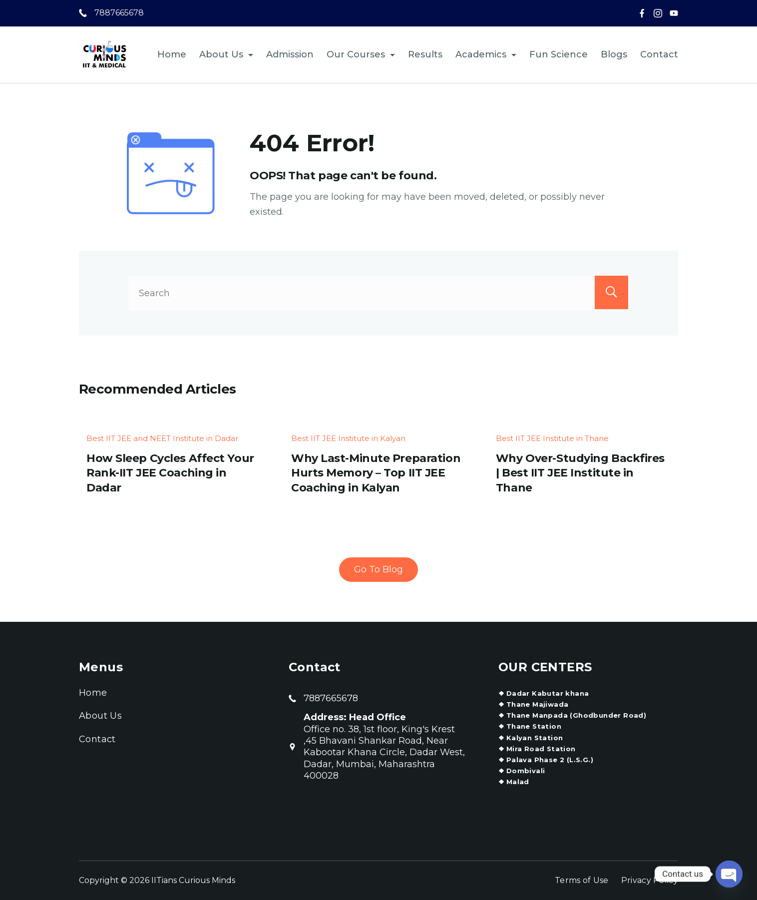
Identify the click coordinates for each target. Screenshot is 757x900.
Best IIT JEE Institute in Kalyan (348, 438)
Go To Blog (378, 569)
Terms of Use (582, 880)
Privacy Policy (649, 880)
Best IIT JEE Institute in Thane (552, 438)
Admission (290, 54)
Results (425, 54)
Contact (659, 54)
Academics (485, 54)
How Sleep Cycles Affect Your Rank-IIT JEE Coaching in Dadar (170, 472)
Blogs (614, 54)
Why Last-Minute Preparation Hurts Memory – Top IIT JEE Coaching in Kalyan (375, 472)
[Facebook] (642, 13)
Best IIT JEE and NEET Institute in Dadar (162, 438)
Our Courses (361, 54)
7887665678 (119, 12)
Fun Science (558, 54)
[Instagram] (658, 13)
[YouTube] (674, 13)
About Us (226, 54)
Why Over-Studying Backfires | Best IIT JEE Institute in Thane (580, 472)
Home (171, 54)
